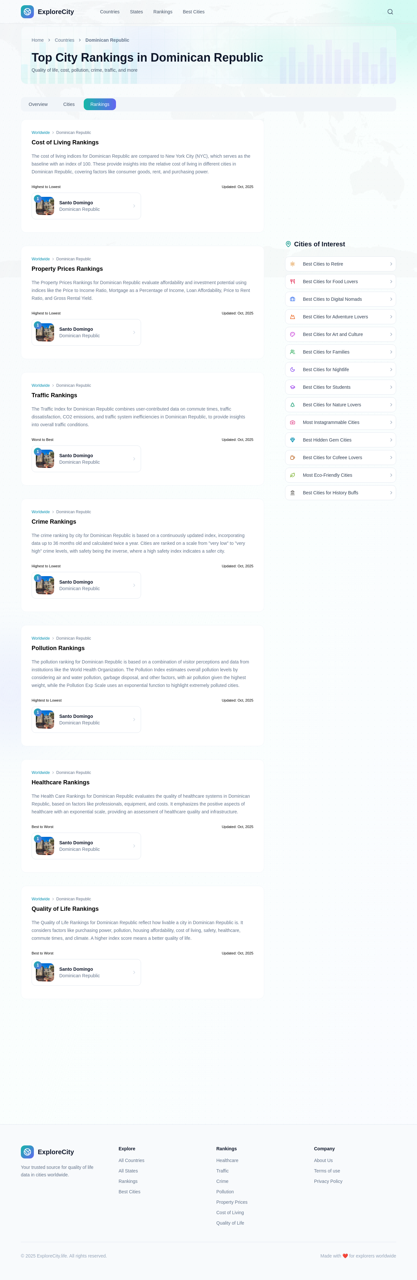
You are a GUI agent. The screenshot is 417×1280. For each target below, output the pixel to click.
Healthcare (227, 1160)
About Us (323, 1160)
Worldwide (41, 132)
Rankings (162, 11)
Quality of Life (230, 1223)
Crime (222, 1181)
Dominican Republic (107, 40)
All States (128, 1170)
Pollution (225, 1191)
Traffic (222, 1170)
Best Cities (194, 11)
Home (38, 40)
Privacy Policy (328, 1181)
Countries (110, 11)
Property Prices (232, 1202)
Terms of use (327, 1170)
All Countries (131, 1160)
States (136, 11)
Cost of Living (230, 1212)
